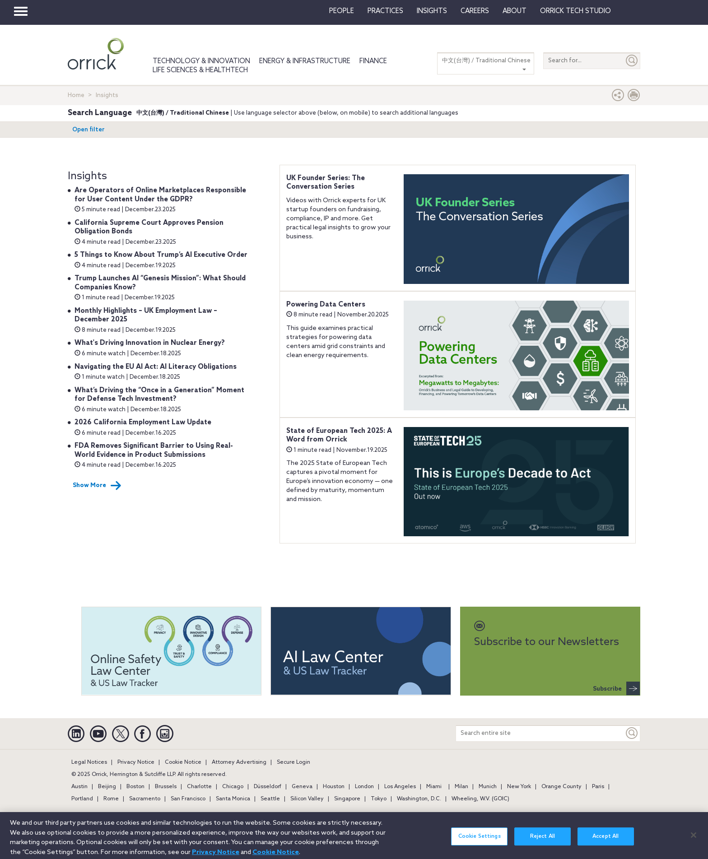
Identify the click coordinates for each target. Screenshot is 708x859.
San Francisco (188, 799)
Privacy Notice (135, 762)
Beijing (107, 787)
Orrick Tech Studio (575, 11)
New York (519, 787)
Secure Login (293, 762)
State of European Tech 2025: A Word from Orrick (339, 435)
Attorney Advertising (239, 762)
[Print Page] (634, 97)
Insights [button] (432, 11)
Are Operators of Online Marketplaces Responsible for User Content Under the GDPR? (160, 195)
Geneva (302, 787)
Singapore (347, 799)
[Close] (693, 840)
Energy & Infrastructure (304, 61)
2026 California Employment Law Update (143, 422)
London (364, 787)
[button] (618, 97)
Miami (434, 787)
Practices (385, 11)
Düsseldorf (267, 787)
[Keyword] (632, 733)
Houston (334, 787)
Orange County (561, 787)
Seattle (270, 799)
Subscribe (616, 688)
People (341, 11)
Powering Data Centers (325, 305)
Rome (111, 799)
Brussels (166, 787)
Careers (475, 11)
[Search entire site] (540, 733)
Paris (598, 787)
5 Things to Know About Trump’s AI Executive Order (161, 255)
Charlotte (199, 787)
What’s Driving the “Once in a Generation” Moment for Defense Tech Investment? (159, 395)
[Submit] (632, 60)
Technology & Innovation (201, 61)
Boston (135, 787)
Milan (461, 787)
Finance (373, 61)
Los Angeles (400, 787)
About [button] (514, 11)
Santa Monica (233, 799)
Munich (488, 787)
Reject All (542, 841)
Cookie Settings (479, 841)
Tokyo (379, 799)
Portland (82, 799)
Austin (79, 787)
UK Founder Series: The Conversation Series (325, 182)
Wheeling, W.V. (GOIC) (480, 799)
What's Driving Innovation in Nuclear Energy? (150, 343)
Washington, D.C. (419, 799)
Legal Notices (89, 762)
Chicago (232, 787)
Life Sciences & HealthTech (200, 70)
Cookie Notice (183, 762)
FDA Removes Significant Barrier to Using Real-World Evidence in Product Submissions (154, 450)
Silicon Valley (307, 799)
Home (76, 95)
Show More (97, 486)
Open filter (88, 129)
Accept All (605, 841)
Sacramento (144, 799)
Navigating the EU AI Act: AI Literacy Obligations (156, 367)
